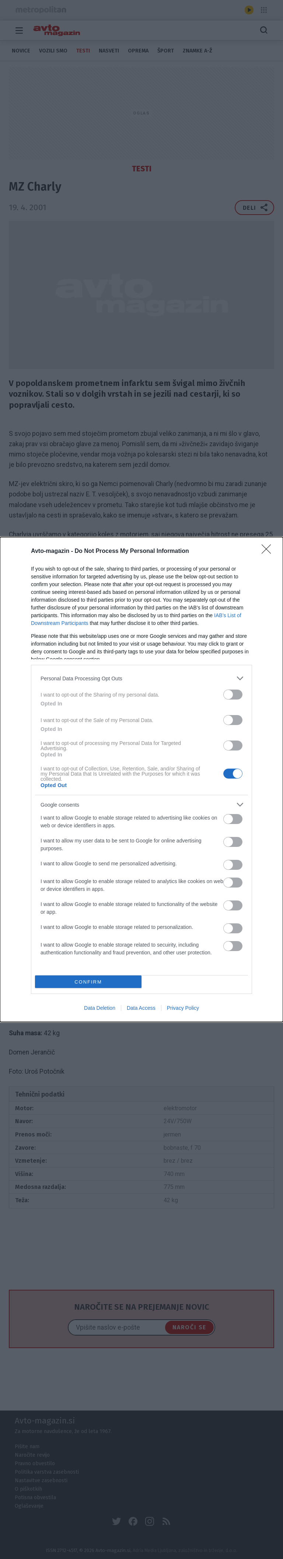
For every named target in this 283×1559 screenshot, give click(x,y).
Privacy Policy (183, 1008)
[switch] (232, 695)
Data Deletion (99, 1008)
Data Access (141, 1008)
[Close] (269, 551)
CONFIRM (88, 981)
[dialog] (141, 779)
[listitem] (141, 678)
